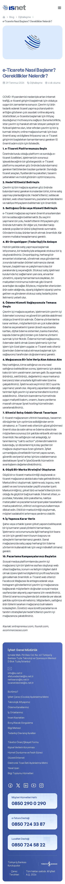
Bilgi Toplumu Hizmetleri (20, 773)
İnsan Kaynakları (16, 717)
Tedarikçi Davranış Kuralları (22, 733)
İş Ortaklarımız (15, 712)
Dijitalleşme (24, 17)
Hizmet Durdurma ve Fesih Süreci (25, 752)
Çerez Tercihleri (14, 873)
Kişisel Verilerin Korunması (21, 747)
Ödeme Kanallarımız (18, 707)
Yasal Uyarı (13, 768)
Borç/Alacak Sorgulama (20, 722)
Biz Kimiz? (13, 691)
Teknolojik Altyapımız (19, 702)
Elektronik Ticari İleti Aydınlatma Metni (28, 763)
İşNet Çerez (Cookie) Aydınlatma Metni (28, 696)
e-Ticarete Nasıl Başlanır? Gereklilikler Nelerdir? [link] (27, 21)
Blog (11, 17)
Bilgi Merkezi (14, 728)
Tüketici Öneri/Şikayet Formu (23, 742)
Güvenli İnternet (16, 757)
